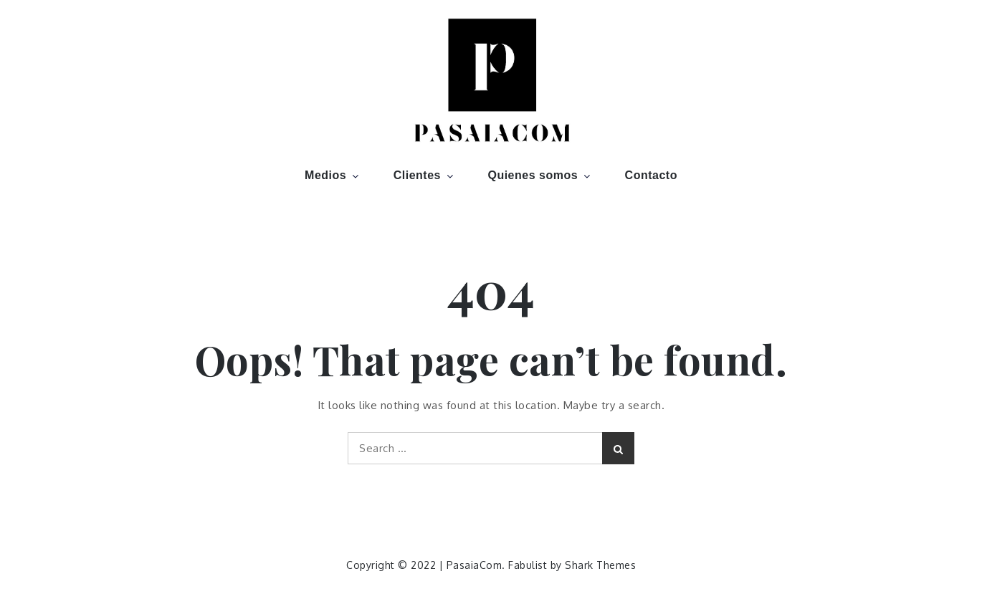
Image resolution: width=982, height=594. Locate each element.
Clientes (425, 175)
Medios (333, 175)
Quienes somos (540, 175)
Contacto (651, 175)
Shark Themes (600, 565)
